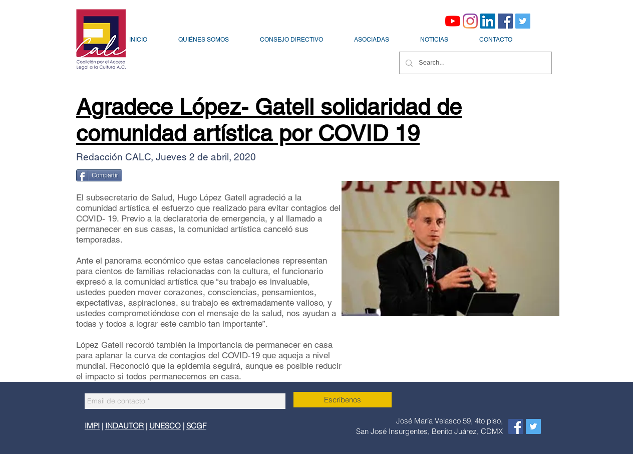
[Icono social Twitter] (522, 21)
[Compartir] (99, 175)
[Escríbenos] (342, 399)
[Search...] (474, 63)
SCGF (196, 425)
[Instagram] (470, 21)
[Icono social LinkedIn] (487, 21)
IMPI (92, 425)
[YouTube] (452, 21)
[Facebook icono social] (505, 21)
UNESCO (165, 425)
